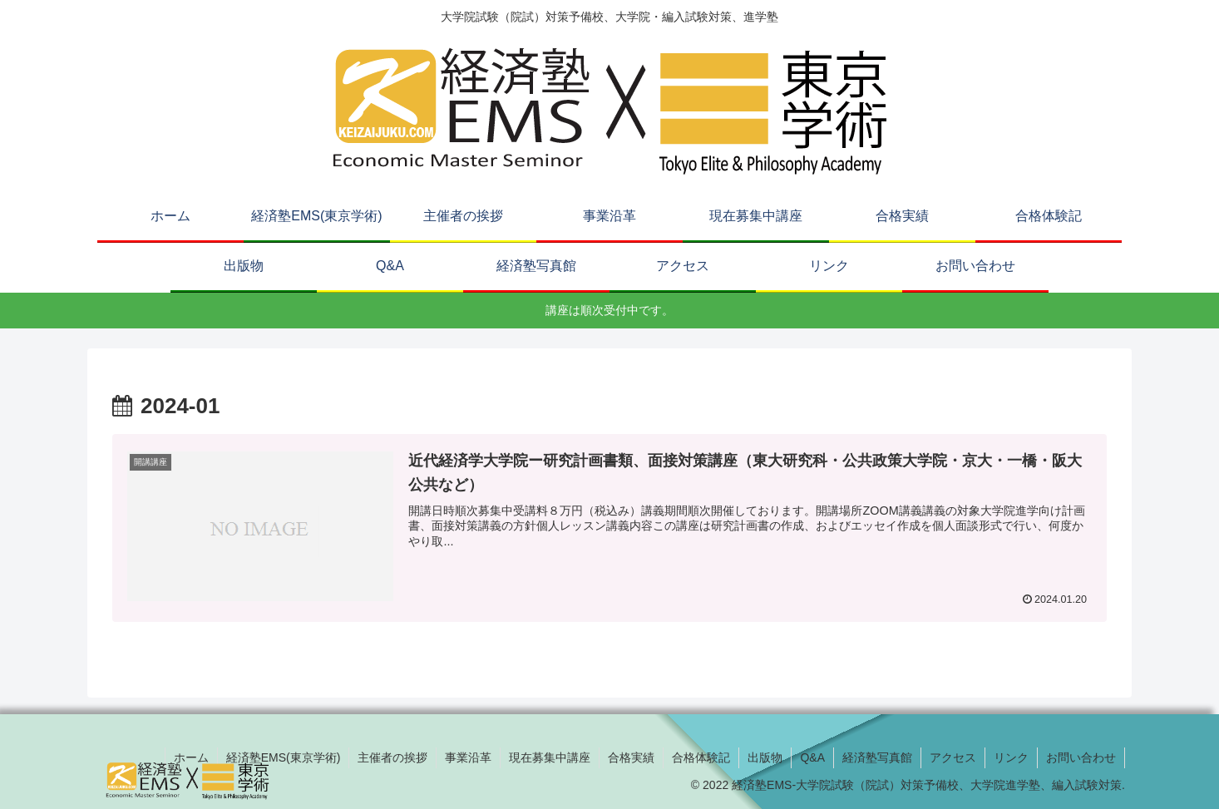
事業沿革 (468, 757)
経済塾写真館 (877, 757)
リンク (1011, 757)
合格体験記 (701, 757)
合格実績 (631, 757)
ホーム (191, 757)
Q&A (812, 757)
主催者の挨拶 (392, 757)
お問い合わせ (1081, 757)
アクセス (953, 757)
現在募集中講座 (549, 757)
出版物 (765, 757)
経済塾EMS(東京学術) (283, 757)
